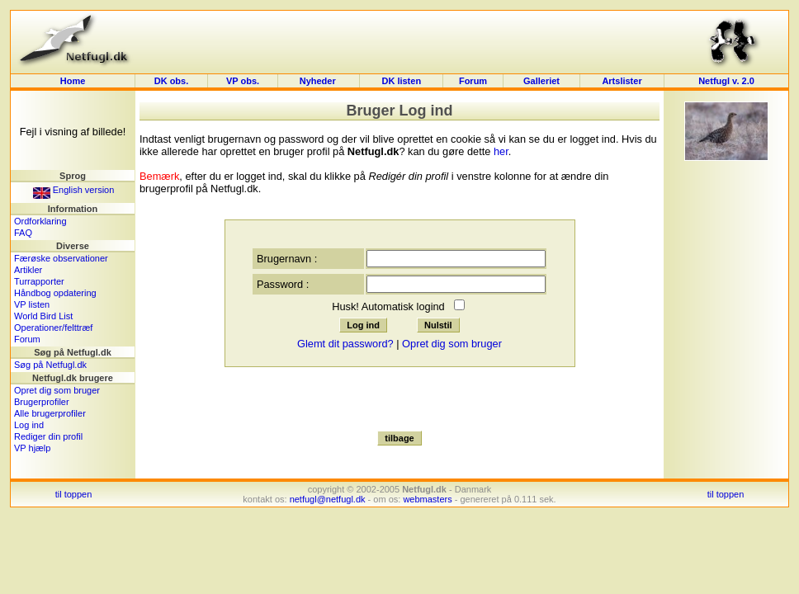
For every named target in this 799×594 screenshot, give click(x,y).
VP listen (32, 304)
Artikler (28, 270)
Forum (473, 81)
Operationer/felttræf (53, 327)
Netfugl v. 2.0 (726, 81)
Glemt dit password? (345, 343)
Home (73, 81)
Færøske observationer (61, 258)
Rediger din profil (48, 436)
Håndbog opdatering (55, 293)
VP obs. (242, 81)
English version (74, 190)
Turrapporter (39, 281)
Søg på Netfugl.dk (50, 365)
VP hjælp (32, 448)
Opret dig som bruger (57, 390)
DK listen (401, 81)
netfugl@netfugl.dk (328, 499)
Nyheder (319, 81)
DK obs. (171, 81)
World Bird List (43, 316)
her (501, 151)
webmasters (427, 499)
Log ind (29, 425)
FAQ (23, 233)
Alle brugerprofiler (50, 413)
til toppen (73, 494)
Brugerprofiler (41, 402)
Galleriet (541, 81)
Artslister (621, 81)
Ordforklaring (40, 221)
